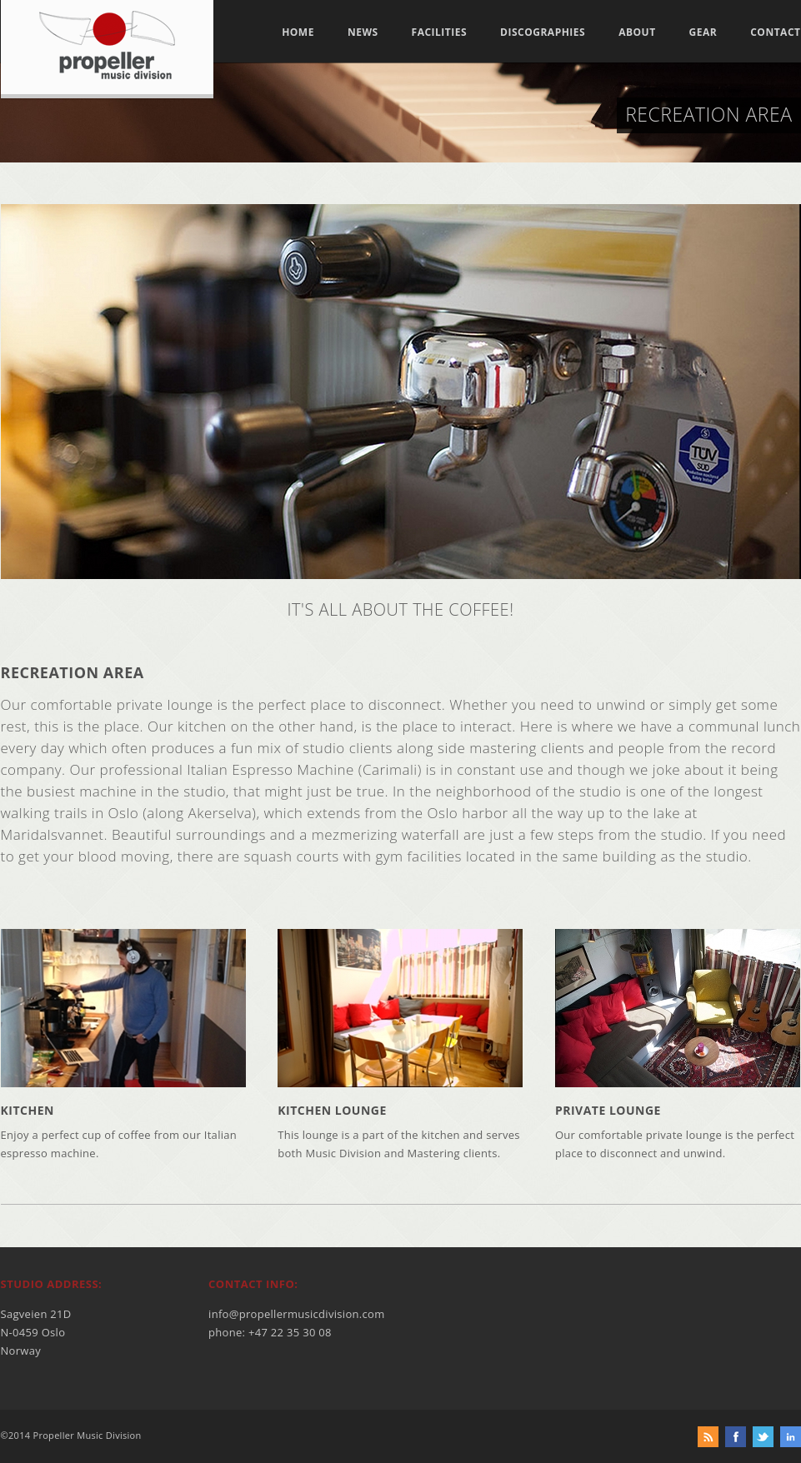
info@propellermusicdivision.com (296, 1313)
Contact (775, 32)
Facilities (440, 32)
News (363, 32)
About (636, 32)
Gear (703, 32)
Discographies (542, 32)
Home (298, 32)
